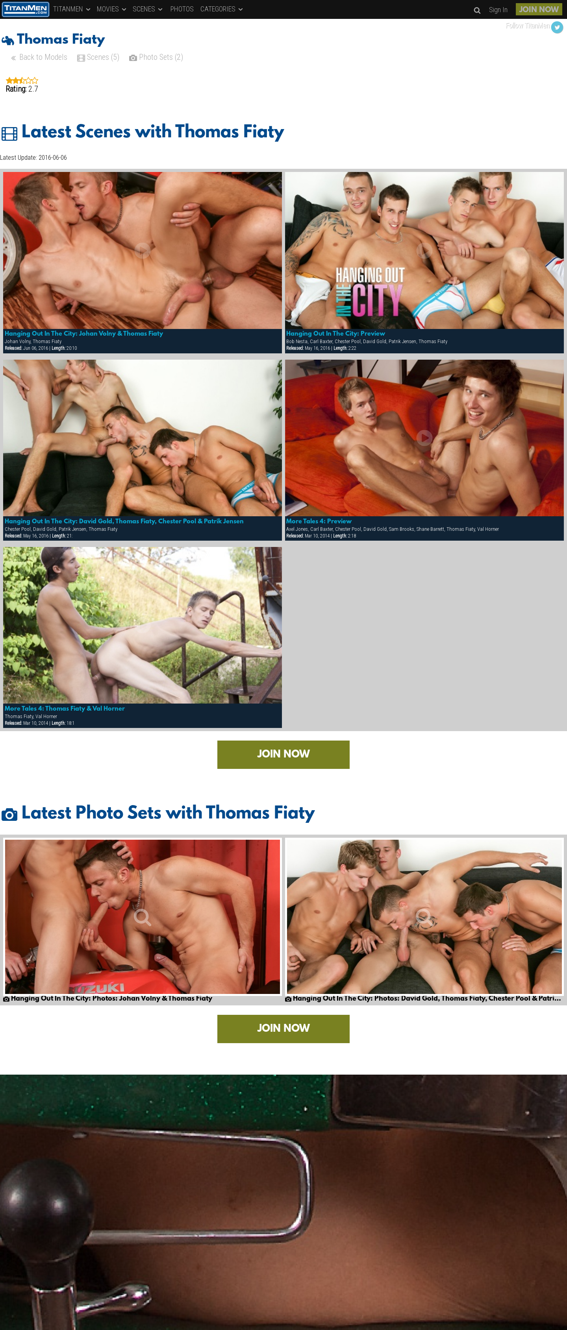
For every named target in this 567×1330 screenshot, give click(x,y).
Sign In (498, 10)
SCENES (148, 9)
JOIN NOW (539, 10)
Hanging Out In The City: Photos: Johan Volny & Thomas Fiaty (107, 999)
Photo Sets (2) (156, 58)
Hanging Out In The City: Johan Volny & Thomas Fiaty (84, 334)
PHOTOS (182, 9)
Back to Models (38, 58)
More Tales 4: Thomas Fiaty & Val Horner (65, 709)
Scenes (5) (98, 58)
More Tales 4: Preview (319, 521)
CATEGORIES (222, 9)
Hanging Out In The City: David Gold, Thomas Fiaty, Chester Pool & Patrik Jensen (124, 521)
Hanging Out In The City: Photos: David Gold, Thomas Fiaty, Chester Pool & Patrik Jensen (424, 999)
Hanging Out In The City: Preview (335, 334)
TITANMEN (72, 9)
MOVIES (112, 9)
